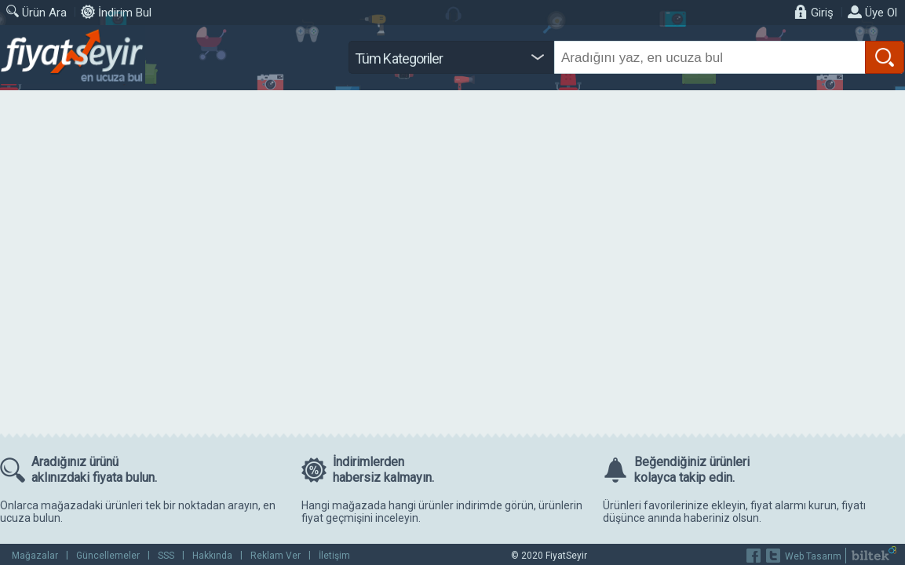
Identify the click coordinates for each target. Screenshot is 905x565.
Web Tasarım (813, 556)
